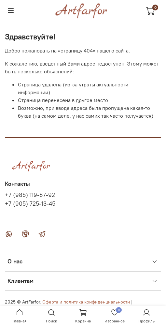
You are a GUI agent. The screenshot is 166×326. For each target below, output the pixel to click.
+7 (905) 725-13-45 (30, 203)
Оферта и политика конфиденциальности (86, 302)
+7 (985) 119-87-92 (30, 195)
